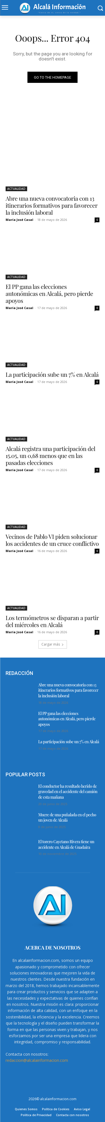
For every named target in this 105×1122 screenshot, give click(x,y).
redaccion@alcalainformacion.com (37, 1060)
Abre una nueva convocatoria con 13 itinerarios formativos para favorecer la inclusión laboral (51, 205)
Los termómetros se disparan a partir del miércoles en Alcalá (52, 621)
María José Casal (19, 220)
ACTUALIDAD (16, 189)
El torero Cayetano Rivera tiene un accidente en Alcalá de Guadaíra (66, 844)
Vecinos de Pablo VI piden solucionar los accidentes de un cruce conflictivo (52, 539)
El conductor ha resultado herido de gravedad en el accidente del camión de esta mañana (67, 792)
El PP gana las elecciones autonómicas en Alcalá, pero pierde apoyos (49, 293)
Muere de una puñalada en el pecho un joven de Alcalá (67, 817)
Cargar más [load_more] (52, 644)
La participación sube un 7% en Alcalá (52, 374)
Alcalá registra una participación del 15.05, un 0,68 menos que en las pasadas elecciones (50, 455)
